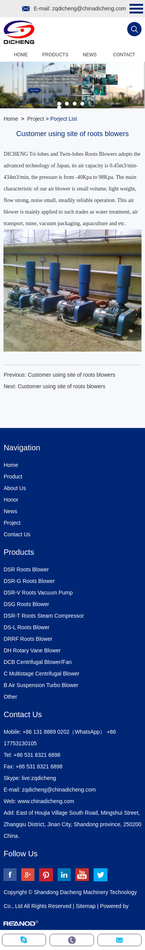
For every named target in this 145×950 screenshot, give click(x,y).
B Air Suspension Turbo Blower (40, 685)
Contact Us (16, 534)
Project (35, 119)
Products (55, 54)
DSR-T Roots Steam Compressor (43, 616)
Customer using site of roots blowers (71, 375)
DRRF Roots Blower (27, 639)
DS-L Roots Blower (26, 627)
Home (21, 54)
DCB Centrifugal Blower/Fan (37, 662)
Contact (124, 54)
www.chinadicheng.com (46, 801)
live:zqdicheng (39, 778)
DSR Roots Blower (26, 569)
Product (12, 476)
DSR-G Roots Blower (29, 581)
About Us (14, 488)
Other (10, 697)
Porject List (63, 119)
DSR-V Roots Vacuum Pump (38, 593)
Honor (10, 500)
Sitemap (86, 906)
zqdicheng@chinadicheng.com (89, 8)
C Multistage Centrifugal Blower (41, 673)
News (90, 54)
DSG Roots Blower (26, 604)
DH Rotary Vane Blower (32, 650)
